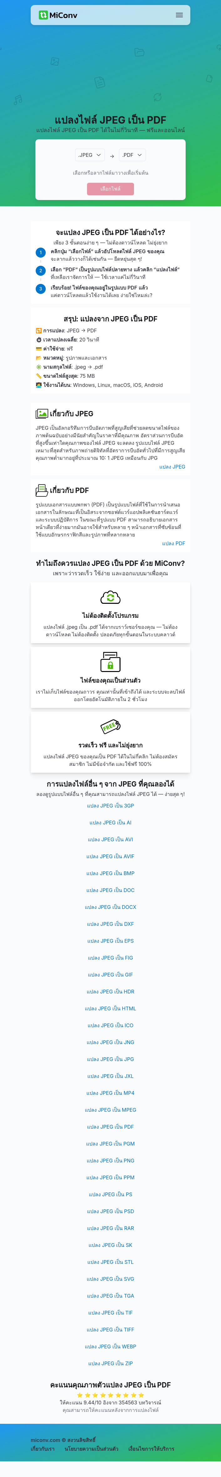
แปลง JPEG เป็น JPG (110, 1059)
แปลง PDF (173, 543)
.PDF (127, 155)
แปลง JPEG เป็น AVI (110, 839)
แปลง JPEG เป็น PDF (110, 1127)
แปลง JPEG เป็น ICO (111, 1025)
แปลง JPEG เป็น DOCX (110, 907)
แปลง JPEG (172, 467)
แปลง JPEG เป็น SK (110, 1245)
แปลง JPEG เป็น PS (110, 1194)
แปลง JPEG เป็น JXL (110, 1076)
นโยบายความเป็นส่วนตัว (91, 1448)
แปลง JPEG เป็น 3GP (110, 806)
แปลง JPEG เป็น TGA (110, 1296)
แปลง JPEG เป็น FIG (110, 958)
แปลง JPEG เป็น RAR (110, 1228)
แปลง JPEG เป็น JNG (110, 1042)
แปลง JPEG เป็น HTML (110, 1008)
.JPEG (85, 155)
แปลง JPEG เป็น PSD (110, 1211)
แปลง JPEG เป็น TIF (110, 1313)
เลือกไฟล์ (110, 189)
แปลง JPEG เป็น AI (110, 822)
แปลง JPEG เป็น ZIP (110, 1363)
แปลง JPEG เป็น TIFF (110, 1329)
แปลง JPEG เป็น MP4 (110, 1093)
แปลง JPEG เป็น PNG (111, 1160)
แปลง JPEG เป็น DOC (110, 890)
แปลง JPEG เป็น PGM (110, 1144)
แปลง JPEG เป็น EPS (110, 941)
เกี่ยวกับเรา (42, 1448)
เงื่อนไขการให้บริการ (151, 1448)
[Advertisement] (111, 77)
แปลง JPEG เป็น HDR (110, 991)
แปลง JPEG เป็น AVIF (110, 856)
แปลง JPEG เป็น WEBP (110, 1346)
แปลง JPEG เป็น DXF (110, 924)
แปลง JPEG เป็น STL (110, 1262)
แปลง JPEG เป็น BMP (110, 873)
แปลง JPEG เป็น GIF (110, 975)
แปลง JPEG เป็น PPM (110, 1177)
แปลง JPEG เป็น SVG (110, 1279)
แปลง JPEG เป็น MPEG (110, 1110)
